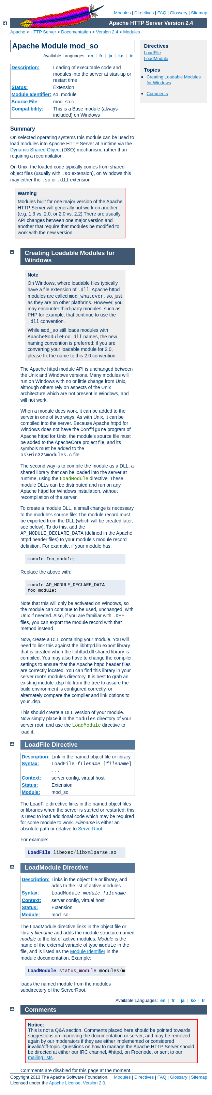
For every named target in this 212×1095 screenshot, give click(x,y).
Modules (122, 12)
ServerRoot (90, 828)
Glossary (178, 12)
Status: (20, 87)
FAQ (161, 12)
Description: (26, 67)
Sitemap (199, 12)
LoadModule (156, 58)
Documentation (76, 31)
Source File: (25, 101)
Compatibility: (27, 109)
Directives (144, 12)
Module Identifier (88, 951)
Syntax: (30, 763)
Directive (65, 744)
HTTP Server (43, 31)
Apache (17, 31)
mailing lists (40, 1057)
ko (121, 55)
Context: (31, 778)
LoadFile (152, 52)
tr (131, 55)
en (90, 55)
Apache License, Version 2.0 (77, 1082)
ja (110, 55)
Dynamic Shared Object (35, 149)
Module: (31, 792)
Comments (157, 93)
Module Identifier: (31, 94)
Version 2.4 (107, 31)
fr (101, 55)
